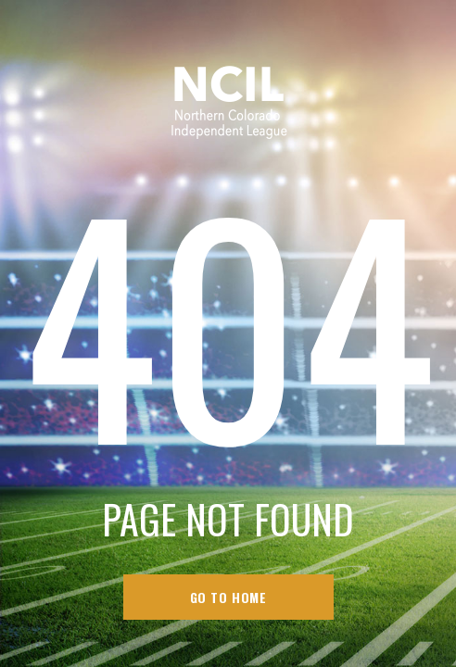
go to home (228, 597)
